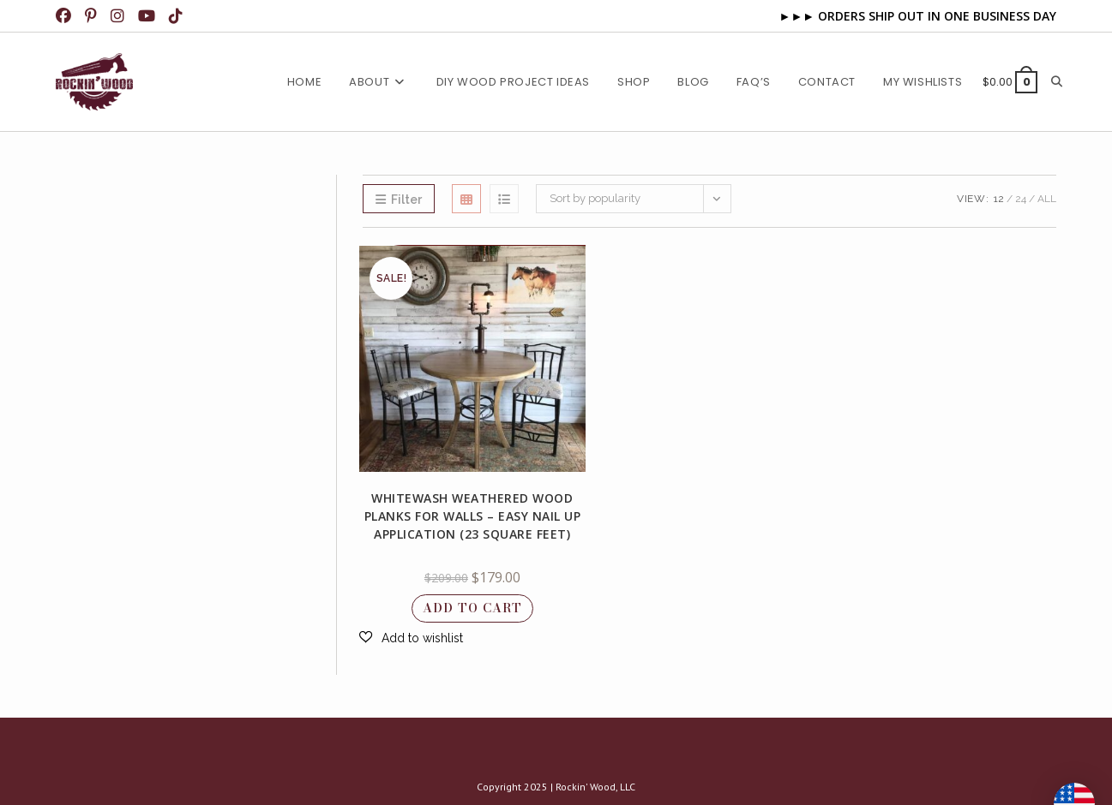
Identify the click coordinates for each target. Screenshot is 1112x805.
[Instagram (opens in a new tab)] (119, 16)
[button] (411, 638)
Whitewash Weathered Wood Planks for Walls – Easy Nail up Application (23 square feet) (472, 516)
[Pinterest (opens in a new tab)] (92, 16)
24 (1020, 199)
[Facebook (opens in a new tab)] (68, 16)
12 (999, 199)
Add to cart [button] (472, 608)
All (1046, 199)
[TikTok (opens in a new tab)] (177, 16)
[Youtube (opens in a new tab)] (148, 16)
